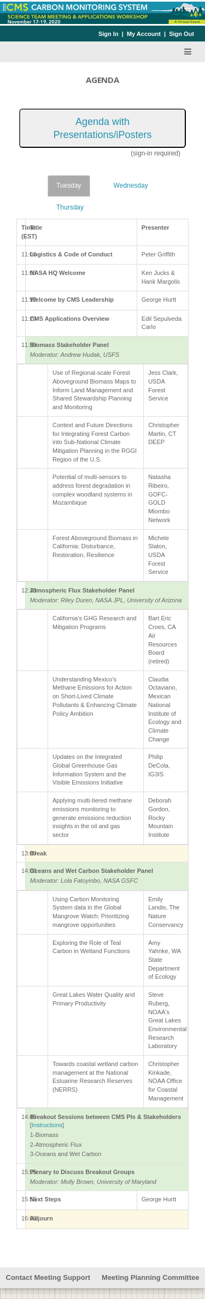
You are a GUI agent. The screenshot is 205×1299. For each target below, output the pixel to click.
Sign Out (181, 34)
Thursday (70, 207)
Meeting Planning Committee (150, 1277)
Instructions (47, 1125)
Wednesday (131, 185)
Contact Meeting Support (48, 1277)
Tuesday (68, 185)
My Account (144, 34)
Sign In (108, 34)
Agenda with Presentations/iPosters (102, 128)
